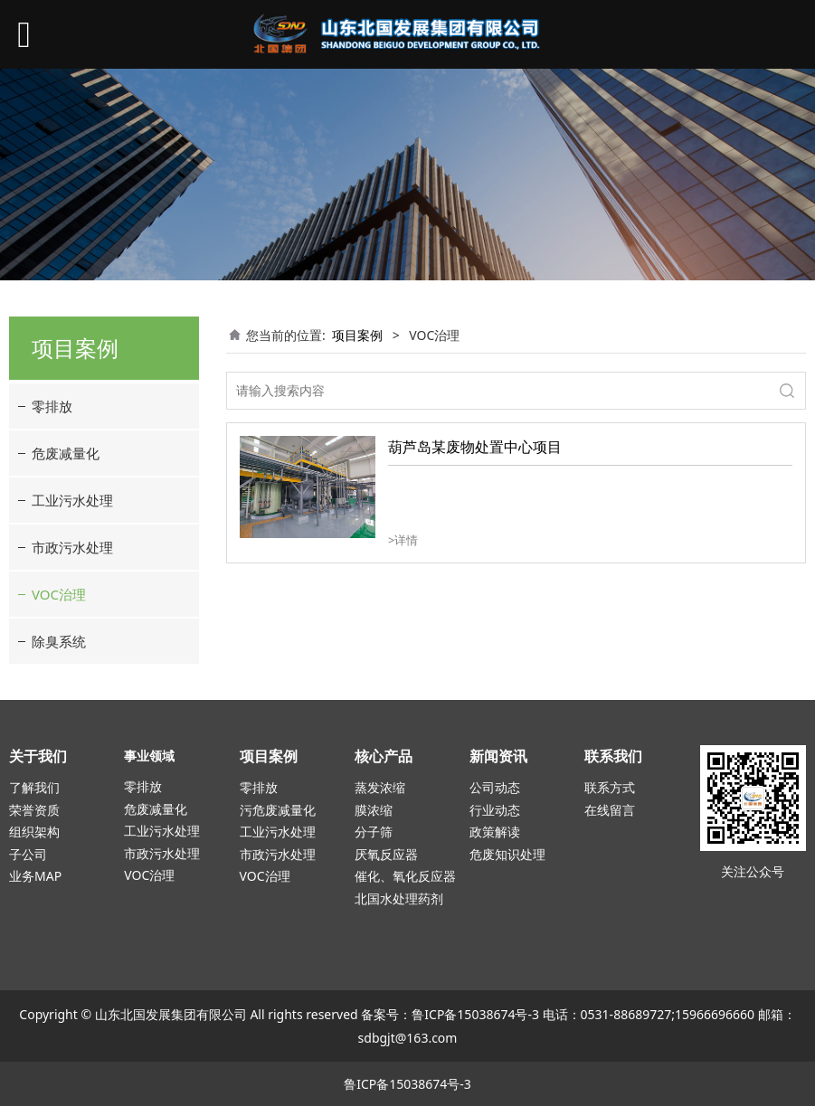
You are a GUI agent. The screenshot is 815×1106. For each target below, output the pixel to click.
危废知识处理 (507, 854)
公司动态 (494, 787)
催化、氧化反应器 (405, 875)
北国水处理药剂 (399, 898)
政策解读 (494, 831)
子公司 (28, 854)
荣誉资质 (34, 809)
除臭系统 (59, 641)
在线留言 (609, 809)
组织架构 (34, 831)
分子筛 (374, 831)
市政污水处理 (72, 547)
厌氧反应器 (386, 854)
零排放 (52, 406)
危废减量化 (66, 453)
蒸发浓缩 (380, 787)
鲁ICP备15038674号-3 (475, 1014)
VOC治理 (59, 594)
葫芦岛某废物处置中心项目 (475, 447)
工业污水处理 (72, 500)
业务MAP (35, 875)
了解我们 (34, 787)
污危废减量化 (278, 809)
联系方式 (609, 787)
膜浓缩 (374, 809)
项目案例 (357, 335)
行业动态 (494, 809)
